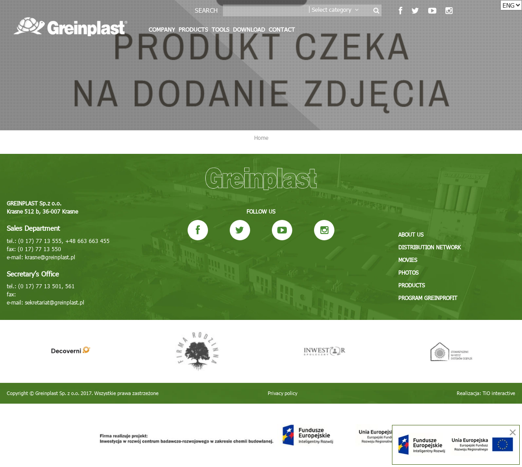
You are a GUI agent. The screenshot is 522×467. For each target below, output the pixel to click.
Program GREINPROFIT (427, 297)
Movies (407, 259)
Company (162, 29)
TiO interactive (499, 393)
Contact (282, 29)
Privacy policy (282, 393)
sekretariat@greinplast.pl (54, 302)
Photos (408, 272)
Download (249, 29)
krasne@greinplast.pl (50, 257)
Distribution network (429, 247)
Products (193, 29)
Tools (220, 29)
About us (411, 234)
